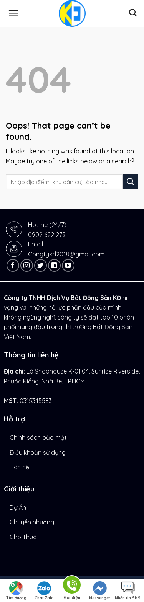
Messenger (100, 590)
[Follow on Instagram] (26, 265)
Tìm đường (16, 590)
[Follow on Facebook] (13, 265)
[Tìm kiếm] (132, 12)
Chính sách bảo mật (38, 437)
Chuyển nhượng (32, 522)
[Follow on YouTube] (68, 265)
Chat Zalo (44, 590)
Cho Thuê (23, 537)
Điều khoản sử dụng (38, 452)
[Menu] (13, 13)
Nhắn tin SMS (128, 590)
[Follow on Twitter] (40, 265)
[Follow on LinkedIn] (54, 265)
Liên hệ (19, 467)
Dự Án (18, 507)
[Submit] (130, 181)
